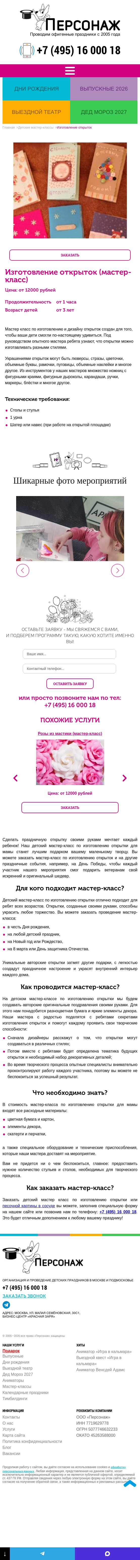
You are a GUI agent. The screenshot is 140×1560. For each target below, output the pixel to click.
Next (117, 570)
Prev (22, 570)
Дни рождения (16, 1362)
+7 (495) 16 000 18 (79, 49)
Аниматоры (13, 1380)
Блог (7, 1447)
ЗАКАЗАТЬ (70, 255)
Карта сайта (14, 1435)
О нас (8, 1423)
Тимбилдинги (15, 1399)
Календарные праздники (25, 1392)
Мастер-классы (17, 1386)
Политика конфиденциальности (32, 1441)
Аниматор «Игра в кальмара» (104, 1351)
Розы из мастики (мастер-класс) (70, 733)
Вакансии (11, 1453)
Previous (15, 778)
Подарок (11, 1351)
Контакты (11, 1417)
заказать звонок (24, 1295)
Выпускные (13, 1356)
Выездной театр (18, 1368)
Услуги (9, 1429)
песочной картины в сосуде (29, 1206)
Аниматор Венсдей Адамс (100, 1370)
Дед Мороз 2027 (18, 1374)
